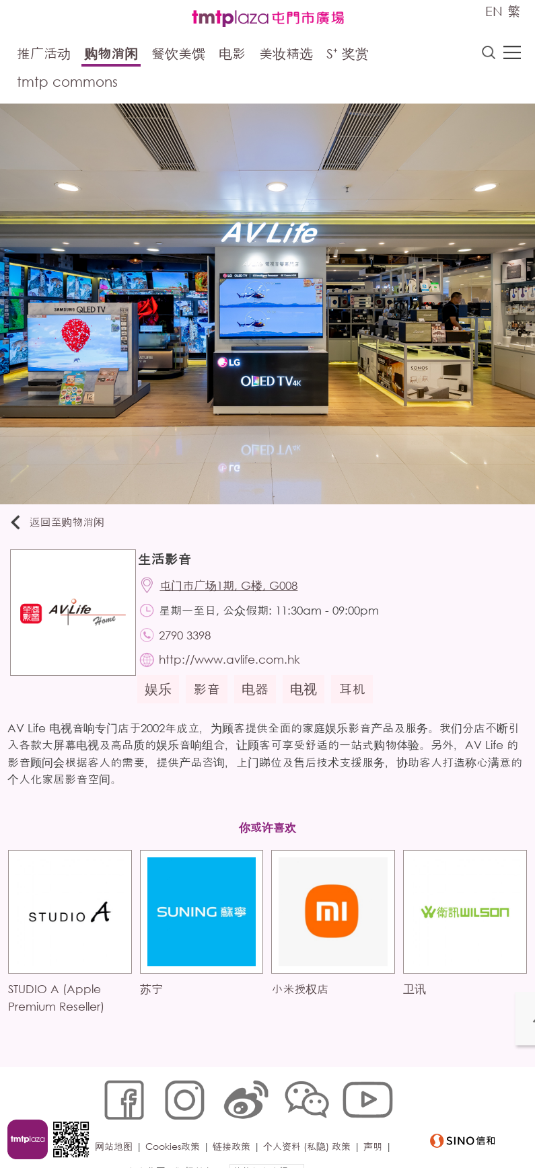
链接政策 (235, 1125)
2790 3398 (193, 644)
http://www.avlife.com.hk (237, 671)
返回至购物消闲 (63, 524)
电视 (309, 701)
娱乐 (164, 701)
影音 (212, 701)
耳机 (358, 701)
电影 (232, 55)
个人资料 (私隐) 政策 (311, 1125)
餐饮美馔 (178, 55)
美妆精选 (286, 55)
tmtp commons (67, 83)
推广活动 (44, 55)
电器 (261, 701)
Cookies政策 (176, 1125)
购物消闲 (111, 55)
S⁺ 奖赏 (347, 55)
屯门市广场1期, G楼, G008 (237, 591)
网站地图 (118, 1125)
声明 (376, 1125)
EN (494, 11)
